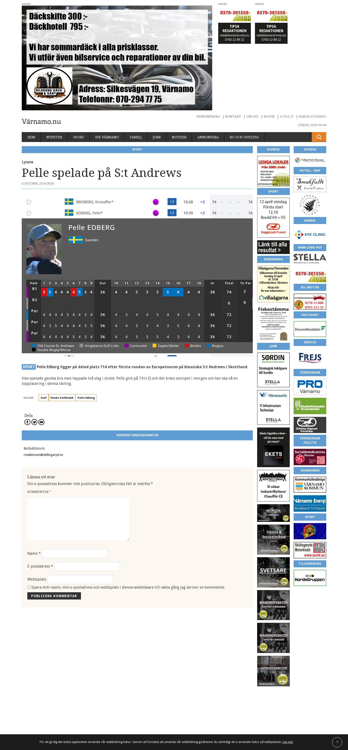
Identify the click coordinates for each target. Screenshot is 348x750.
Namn (34, 553)
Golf (44, 397)
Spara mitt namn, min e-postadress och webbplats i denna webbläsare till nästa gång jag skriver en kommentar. (128, 587)
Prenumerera (208, 116)
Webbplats (36, 579)
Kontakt (233, 116)
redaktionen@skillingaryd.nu (43, 455)
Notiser (179, 137)
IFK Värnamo (107, 137)
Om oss (252, 116)
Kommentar (39, 492)
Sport (78, 137)
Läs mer (288, 742)
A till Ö (286, 116)
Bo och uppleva (244, 137)
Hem (31, 137)
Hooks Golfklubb (62, 397)
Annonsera (208, 137)
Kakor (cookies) (312, 116)
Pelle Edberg (86, 397)
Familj (136, 137)
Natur (269, 116)
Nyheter (54, 137)
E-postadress (40, 566)
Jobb (157, 137)
